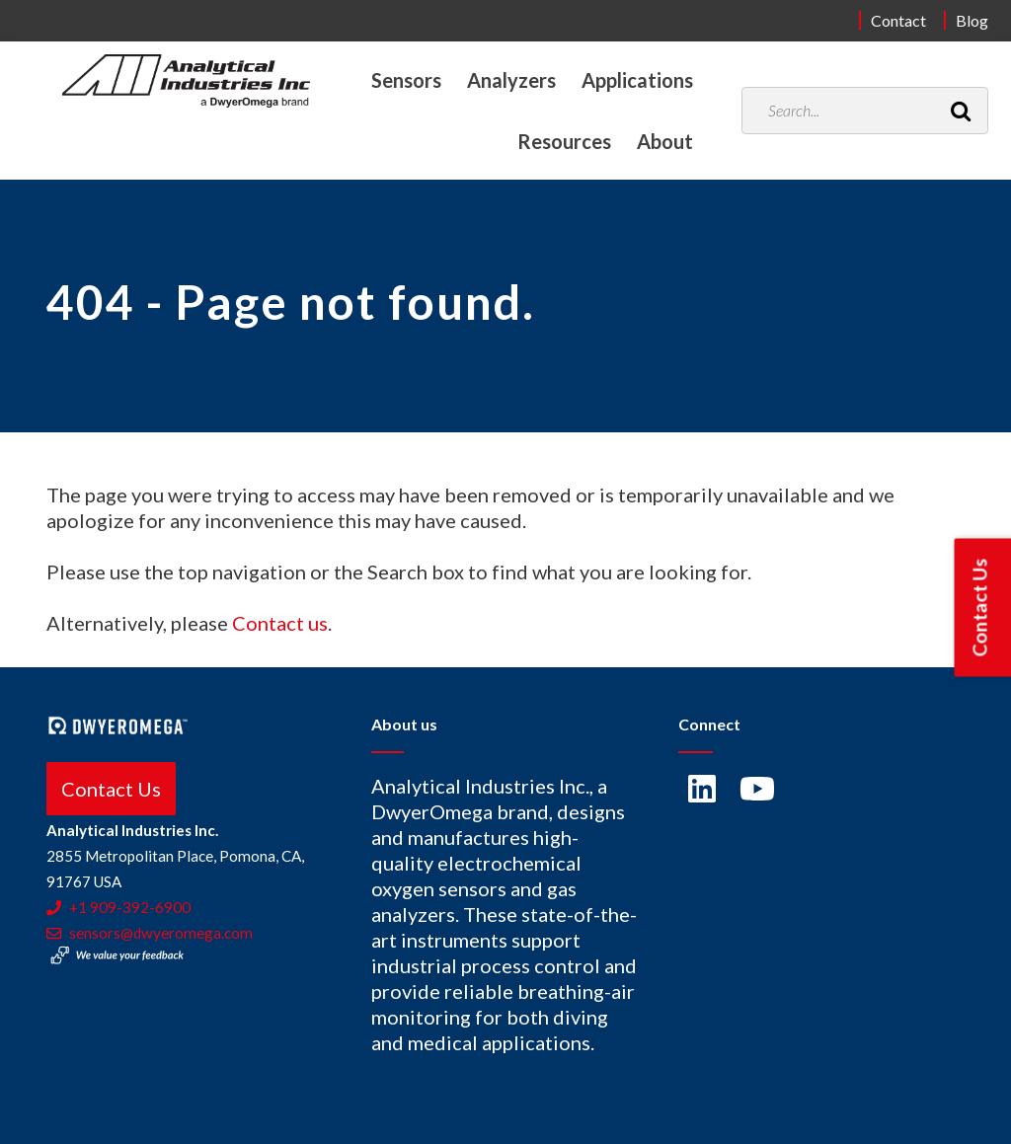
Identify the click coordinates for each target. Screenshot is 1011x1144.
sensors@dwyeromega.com (149, 933)
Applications (637, 80)
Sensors (406, 80)
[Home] (186, 81)
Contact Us (111, 789)
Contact (898, 20)
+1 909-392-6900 (118, 907)
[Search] (960, 110)
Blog (972, 20)
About (665, 141)
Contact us (280, 623)
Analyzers (511, 80)
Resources (564, 141)
